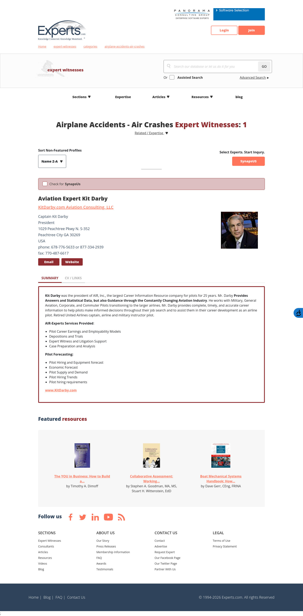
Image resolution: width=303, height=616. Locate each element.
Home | (35, 597)
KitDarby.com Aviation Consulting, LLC (76, 207)
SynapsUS (248, 161)
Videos (42, 563)
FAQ (99, 558)
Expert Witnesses (49, 541)
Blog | (48, 597)
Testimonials (104, 569)
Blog (41, 569)
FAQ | (60, 597)
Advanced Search (253, 77)
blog (239, 97)
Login (224, 30)
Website (72, 262)
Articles (158, 97)
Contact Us (76, 597)
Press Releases (106, 546)
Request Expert (165, 552)
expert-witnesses (65, 46)
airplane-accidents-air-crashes (124, 46)
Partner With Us (165, 569)
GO (264, 66)
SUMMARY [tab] (49, 278)
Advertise (161, 546)
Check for (64, 184)
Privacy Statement (225, 546)
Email (48, 262)
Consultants (46, 546)
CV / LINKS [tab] (73, 278)
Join (251, 30)
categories (90, 46)
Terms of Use (221, 541)
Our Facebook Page (167, 558)
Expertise (123, 97)
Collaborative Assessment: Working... (151, 478)
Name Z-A (50, 161)
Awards (101, 563)
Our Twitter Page (166, 563)
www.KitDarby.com (61, 390)
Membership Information (113, 552)
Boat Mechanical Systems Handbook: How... (221, 478)
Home (42, 46)
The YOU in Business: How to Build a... (82, 478)
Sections (79, 97)
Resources (200, 97)
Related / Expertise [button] (149, 133)
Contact (160, 541)
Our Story (102, 541)
